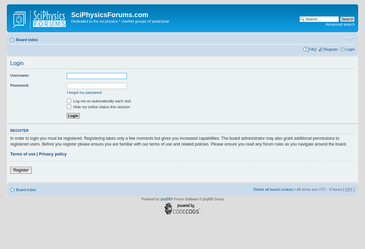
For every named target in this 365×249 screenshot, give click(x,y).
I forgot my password (84, 92)
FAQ (312, 49)
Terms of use (23, 154)
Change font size (350, 38)
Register (331, 49)
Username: (20, 75)
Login (350, 49)
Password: (19, 85)
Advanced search (340, 24)
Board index (27, 40)
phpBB (165, 199)
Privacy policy (53, 154)
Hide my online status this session (98, 107)
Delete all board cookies (273, 189)
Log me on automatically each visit (99, 101)
